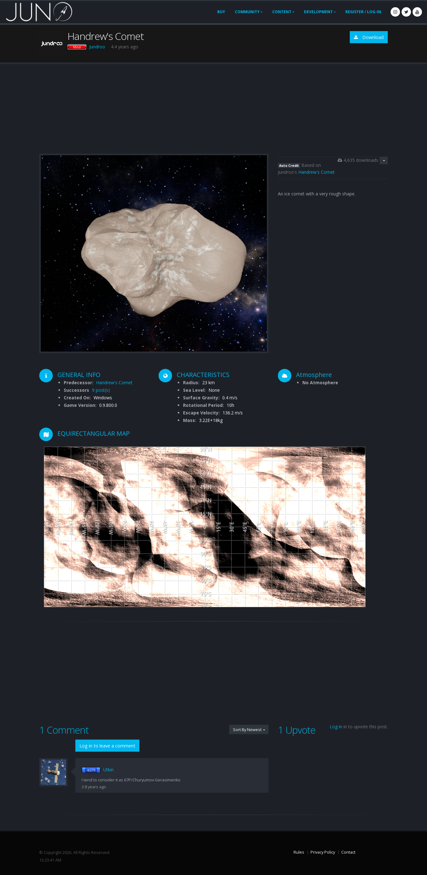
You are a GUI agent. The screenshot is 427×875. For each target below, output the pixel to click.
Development (318, 11)
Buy (221, 11)
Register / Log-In (363, 11)
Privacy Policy (323, 852)
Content (281, 11)
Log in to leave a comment (107, 746)
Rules (299, 852)
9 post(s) (101, 390)
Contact (348, 852)
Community (247, 11)
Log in (336, 727)
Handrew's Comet (316, 172)
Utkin (108, 770)
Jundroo (97, 47)
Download (369, 37)
